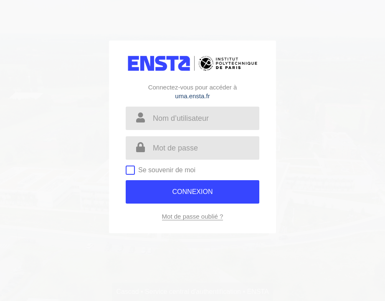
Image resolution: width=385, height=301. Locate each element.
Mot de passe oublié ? (192, 216)
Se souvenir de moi (166, 169)
